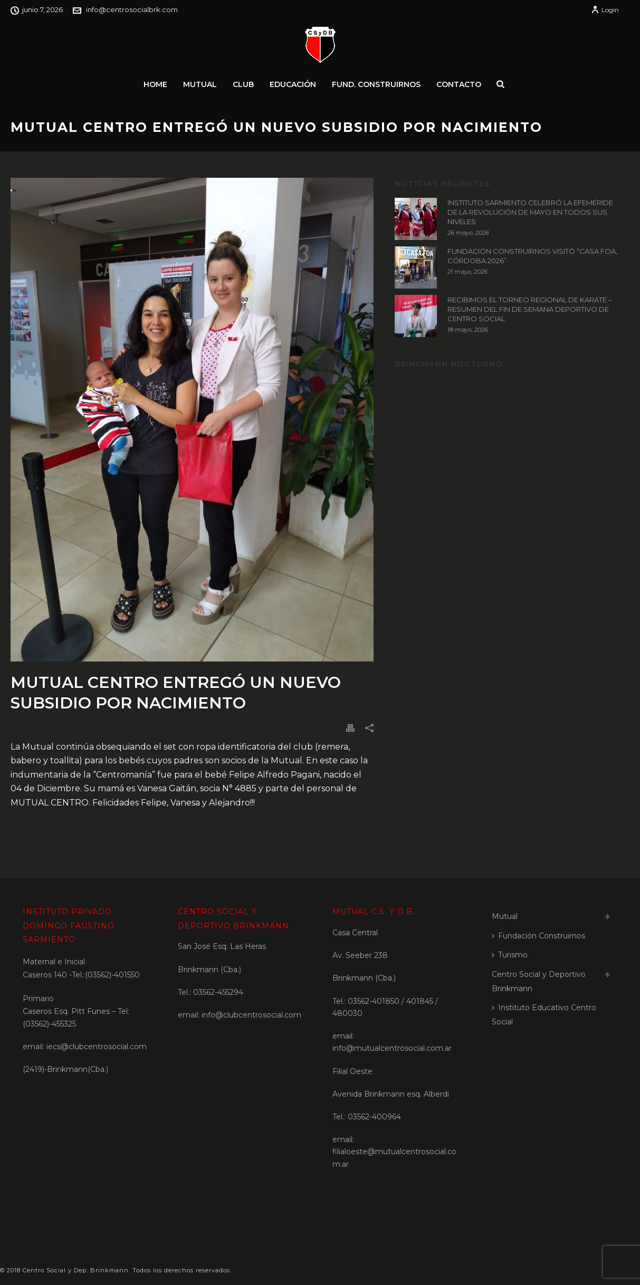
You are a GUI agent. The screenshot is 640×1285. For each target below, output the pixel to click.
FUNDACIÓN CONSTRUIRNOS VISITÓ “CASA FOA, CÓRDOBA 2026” (532, 256)
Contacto (458, 84)
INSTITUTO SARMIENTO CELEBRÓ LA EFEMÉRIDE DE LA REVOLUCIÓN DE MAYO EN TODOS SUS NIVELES (530, 212)
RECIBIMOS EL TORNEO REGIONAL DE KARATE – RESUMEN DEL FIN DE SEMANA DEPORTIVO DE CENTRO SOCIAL (529, 309)
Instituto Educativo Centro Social (544, 1015)
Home (155, 84)
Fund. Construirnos (376, 84)
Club (243, 84)
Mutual (200, 84)
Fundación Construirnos (538, 936)
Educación (293, 84)
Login (605, 10)
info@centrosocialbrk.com (132, 9)
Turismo (510, 955)
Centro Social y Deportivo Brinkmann (539, 981)
